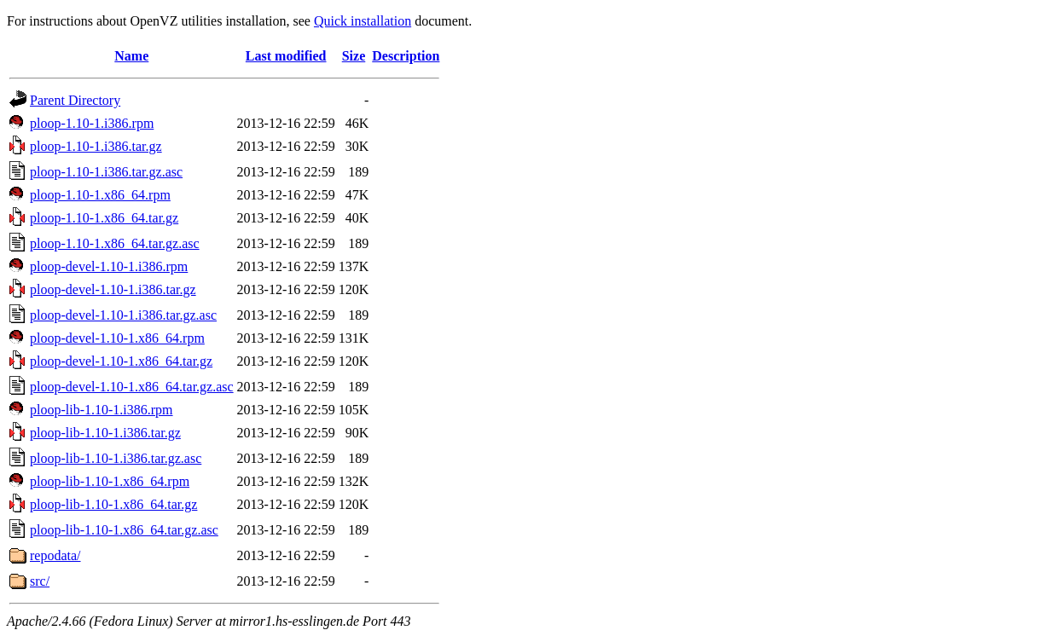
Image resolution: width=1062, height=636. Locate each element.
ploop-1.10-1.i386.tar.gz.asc (106, 172)
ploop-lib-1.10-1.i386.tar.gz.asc (115, 458)
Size (354, 56)
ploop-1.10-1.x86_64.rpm (100, 195)
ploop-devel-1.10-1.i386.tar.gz (113, 289)
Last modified (286, 56)
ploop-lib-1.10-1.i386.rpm (101, 409)
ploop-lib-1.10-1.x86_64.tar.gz (113, 504)
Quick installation (362, 21)
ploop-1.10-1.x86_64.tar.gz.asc (115, 243)
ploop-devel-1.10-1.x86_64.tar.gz (121, 361)
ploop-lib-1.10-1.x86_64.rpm (109, 481)
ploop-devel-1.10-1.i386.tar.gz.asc (123, 315)
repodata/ (55, 555)
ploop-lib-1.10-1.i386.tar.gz (105, 432)
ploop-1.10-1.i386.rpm (92, 123)
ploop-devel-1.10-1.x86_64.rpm (117, 338)
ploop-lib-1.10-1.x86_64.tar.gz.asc (124, 530)
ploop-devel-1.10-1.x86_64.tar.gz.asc (132, 386)
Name (131, 56)
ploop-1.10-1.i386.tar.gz (96, 146)
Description (405, 56)
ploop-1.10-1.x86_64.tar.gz (104, 218)
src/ (39, 581)
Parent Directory (75, 100)
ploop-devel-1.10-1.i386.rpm (109, 266)
